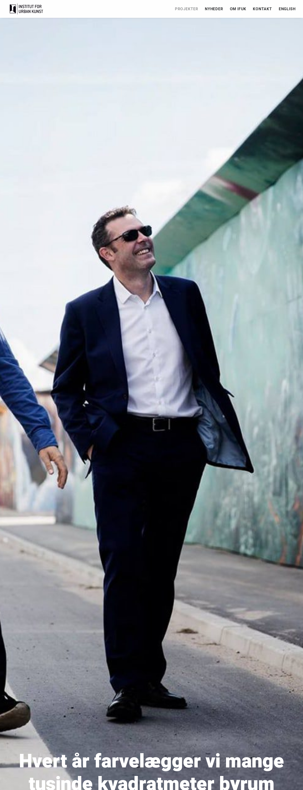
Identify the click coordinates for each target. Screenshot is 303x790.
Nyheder (214, 9)
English (287, 9)
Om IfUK (238, 9)
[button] (286, 771)
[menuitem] (188, 9)
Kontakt (262, 9)
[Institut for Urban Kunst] (26, 8)
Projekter (186, 9)
